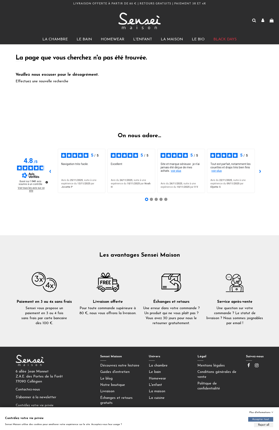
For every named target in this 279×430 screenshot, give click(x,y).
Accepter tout (260, 419)
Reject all (263, 425)
